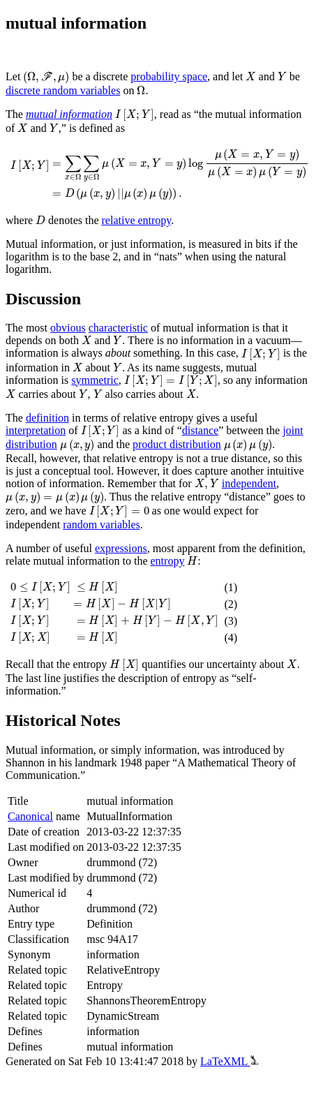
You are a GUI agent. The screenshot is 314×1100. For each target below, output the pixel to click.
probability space (168, 76)
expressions (121, 548)
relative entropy (137, 220)
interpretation (36, 430)
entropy (168, 561)
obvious (68, 328)
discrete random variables (63, 90)
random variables (101, 524)
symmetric (95, 380)
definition (47, 418)
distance (200, 430)
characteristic (118, 328)
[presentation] (46, 77)
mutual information (69, 114)
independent (249, 483)
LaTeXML (229, 1061)
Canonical (30, 816)
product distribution (177, 444)
